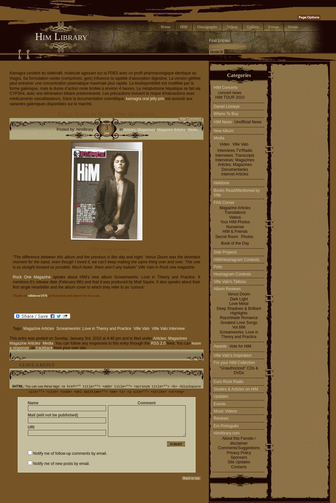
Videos (232, 27)
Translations (235, 212)
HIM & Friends (235, 231)
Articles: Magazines (139, 129)
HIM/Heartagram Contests (236, 259)
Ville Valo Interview (168, 328)
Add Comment (190, 119)
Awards (220, 346)
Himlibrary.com (227, 433)
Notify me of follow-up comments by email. (70, 453)
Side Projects (225, 252)
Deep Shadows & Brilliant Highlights (239, 310)
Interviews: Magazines (234, 160)
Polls (218, 267)
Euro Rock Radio (228, 381)
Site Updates (239, 462)
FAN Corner (224, 202)
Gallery (253, 27)
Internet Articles (234, 174)
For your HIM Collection (234, 362)
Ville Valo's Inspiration (233, 355)
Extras (273, 27)
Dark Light (239, 299)
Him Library (61, 36)
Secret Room (226, 236)
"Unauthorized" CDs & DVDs (239, 370)
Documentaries (234, 169)
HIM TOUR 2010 (229, 97)
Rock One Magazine (33, 277)
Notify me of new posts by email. (61, 463)
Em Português (226, 426)
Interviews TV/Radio (234, 150)
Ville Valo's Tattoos (230, 281)
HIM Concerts (226, 87)
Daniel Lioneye (227, 106)
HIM (183, 27)
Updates (221, 396)
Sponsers (239, 457)
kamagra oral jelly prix (145, 98)
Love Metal (239, 303)
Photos (247, 236)
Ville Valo (142, 328)
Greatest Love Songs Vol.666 (239, 325)
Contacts (238, 467)
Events (220, 404)
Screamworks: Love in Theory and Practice (94, 328)
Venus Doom (239, 294)
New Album (224, 131)
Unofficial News (248, 122)
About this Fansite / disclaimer (239, 440)
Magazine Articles (171, 129)
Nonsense (235, 227)
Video (224, 144)
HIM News (223, 122)
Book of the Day (235, 243)
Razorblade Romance (239, 317)
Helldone (221, 183)
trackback (44, 348)
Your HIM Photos (235, 222)
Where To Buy (226, 113)
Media (193, 129)
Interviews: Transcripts (234, 155)
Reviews (221, 418)
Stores (293, 27)
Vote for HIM (240, 346)
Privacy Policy (239, 453)
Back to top (191, 477)
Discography (207, 27)
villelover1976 (37, 295)
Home (165, 27)
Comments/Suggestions (239, 448)
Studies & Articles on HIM (236, 389)
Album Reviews (227, 289)
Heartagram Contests (232, 274)
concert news (230, 93)
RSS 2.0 (158, 343)
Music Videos (225, 411)
